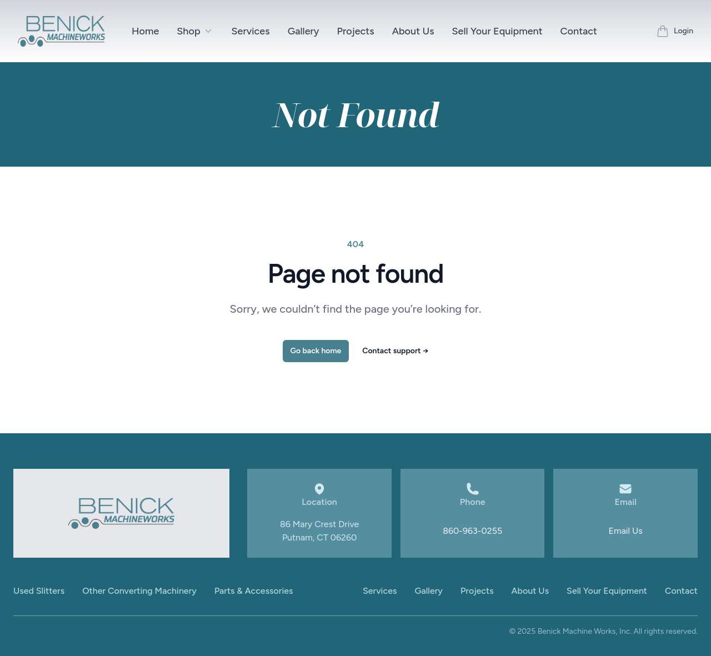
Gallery (303, 31)
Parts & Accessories (253, 590)
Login (683, 31)
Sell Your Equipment (497, 31)
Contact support (395, 350)
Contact (578, 31)
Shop (195, 31)
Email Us (626, 530)
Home (145, 31)
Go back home (316, 350)
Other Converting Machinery (139, 590)
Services (251, 31)
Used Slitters (38, 590)
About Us (413, 31)
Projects (355, 31)
